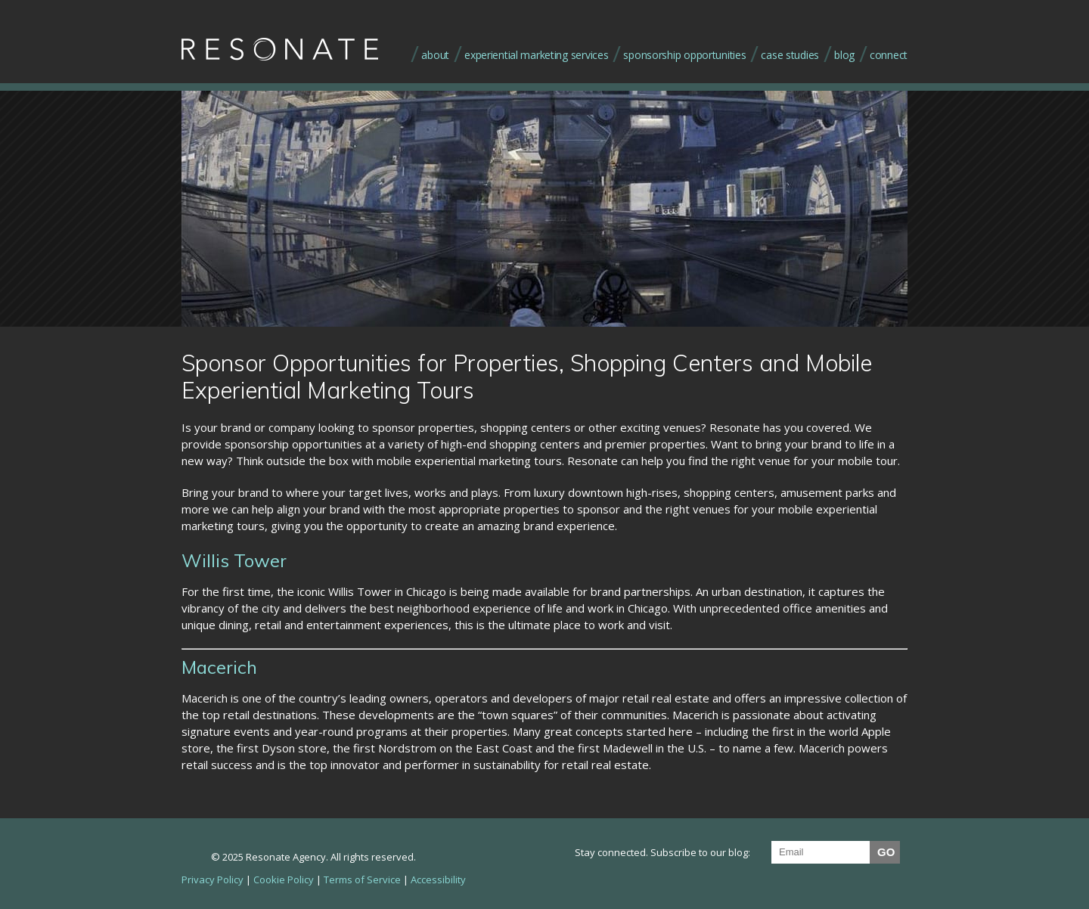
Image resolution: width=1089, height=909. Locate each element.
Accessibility (438, 879)
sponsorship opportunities (684, 55)
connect (889, 55)
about (435, 55)
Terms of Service (362, 879)
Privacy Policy (213, 879)
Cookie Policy (283, 879)
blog (844, 55)
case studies (790, 55)
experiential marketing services (536, 55)
